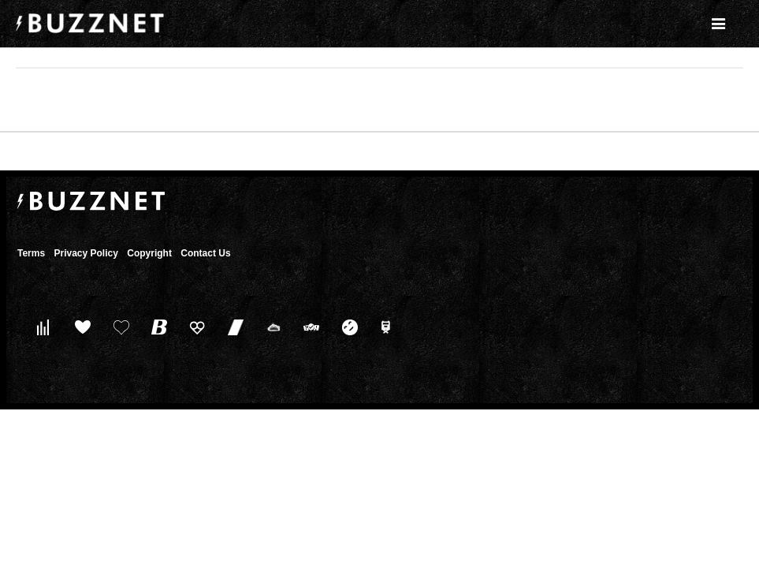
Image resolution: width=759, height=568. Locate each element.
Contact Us (205, 253)
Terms (31, 253)
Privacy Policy (85, 253)
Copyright (149, 253)
